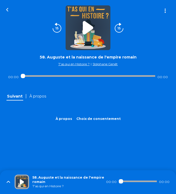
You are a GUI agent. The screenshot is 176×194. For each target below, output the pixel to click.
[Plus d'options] (165, 10)
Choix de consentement (98, 119)
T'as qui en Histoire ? (74, 64)
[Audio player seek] (88, 76)
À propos (64, 119)
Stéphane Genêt (105, 64)
